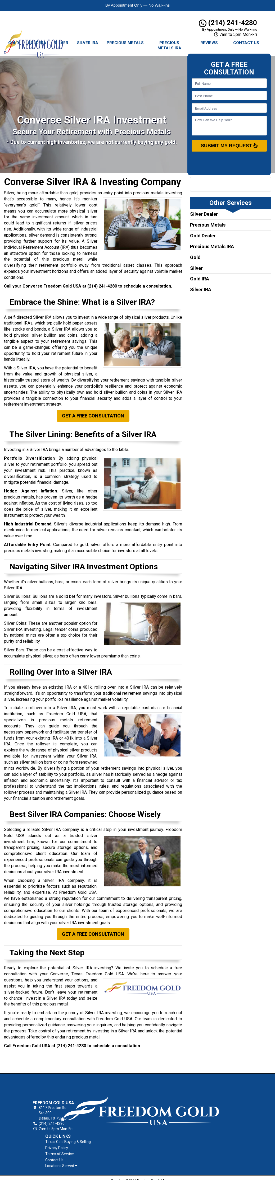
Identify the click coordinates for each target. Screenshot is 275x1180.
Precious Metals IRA (169, 45)
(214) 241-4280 (228, 23)
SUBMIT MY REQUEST (229, 145)
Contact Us (246, 42)
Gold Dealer (203, 235)
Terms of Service (168, 1098)
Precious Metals (125, 42)
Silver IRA (87, 42)
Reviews (209, 42)
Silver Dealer (204, 214)
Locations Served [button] (170, 1110)
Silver (61, 42)
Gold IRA (37, 42)
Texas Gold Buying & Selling (176, 1085)
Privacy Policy (165, 1091)
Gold (13, 42)
